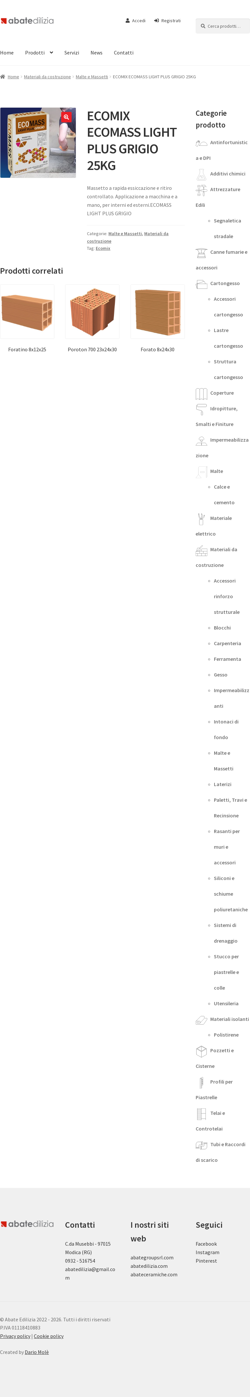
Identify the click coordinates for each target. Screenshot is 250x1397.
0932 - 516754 (80, 1260)
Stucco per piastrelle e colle (226, 972)
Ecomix (103, 248)
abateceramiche (149, 1274)
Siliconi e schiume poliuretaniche (231, 894)
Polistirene (226, 1034)
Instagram (207, 1252)
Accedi (136, 20)
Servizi (71, 52)
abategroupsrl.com (152, 1257)
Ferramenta (227, 659)
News (96, 52)
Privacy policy (15, 1336)
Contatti (123, 52)
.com (172, 1274)
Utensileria (226, 1003)
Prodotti (35, 52)
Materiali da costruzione (47, 77)
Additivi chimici (227, 173)
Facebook (206, 1243)
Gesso (221, 674)
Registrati (167, 20)
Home (13, 77)
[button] (66, 117)
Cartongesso (225, 283)
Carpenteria (227, 643)
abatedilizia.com (149, 1266)
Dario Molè (37, 1352)
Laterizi (222, 784)
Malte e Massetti (92, 77)
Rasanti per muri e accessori (227, 847)
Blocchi (222, 627)
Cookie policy (48, 1336)
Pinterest (206, 1260)
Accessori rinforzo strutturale (227, 596)
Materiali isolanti (229, 1019)
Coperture (222, 392)
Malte (216, 471)
